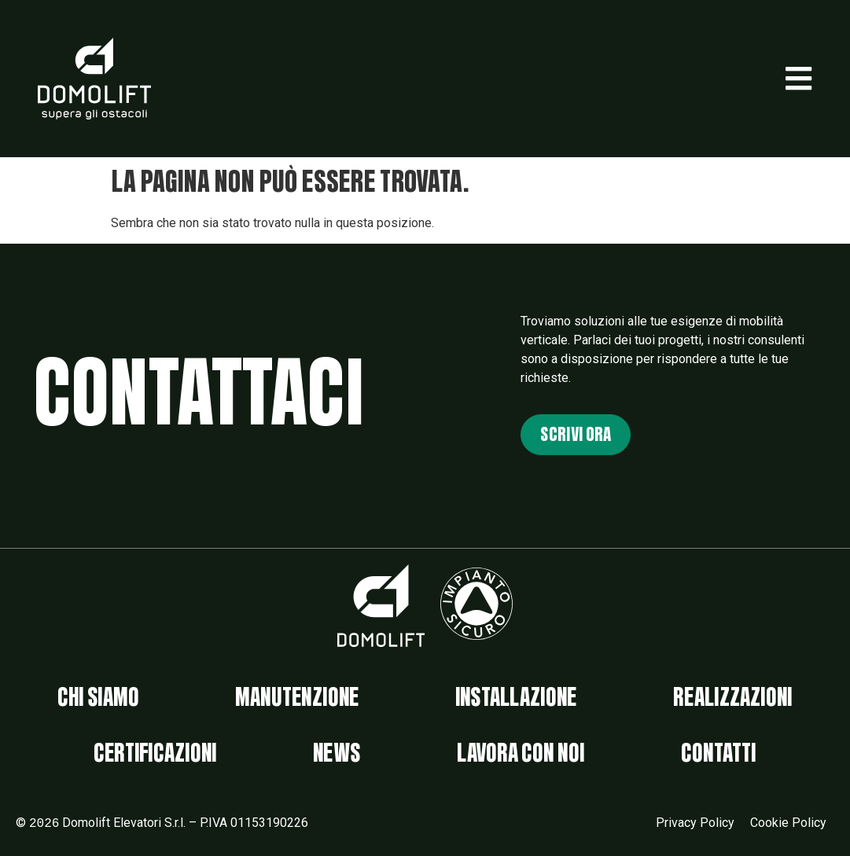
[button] (798, 79)
